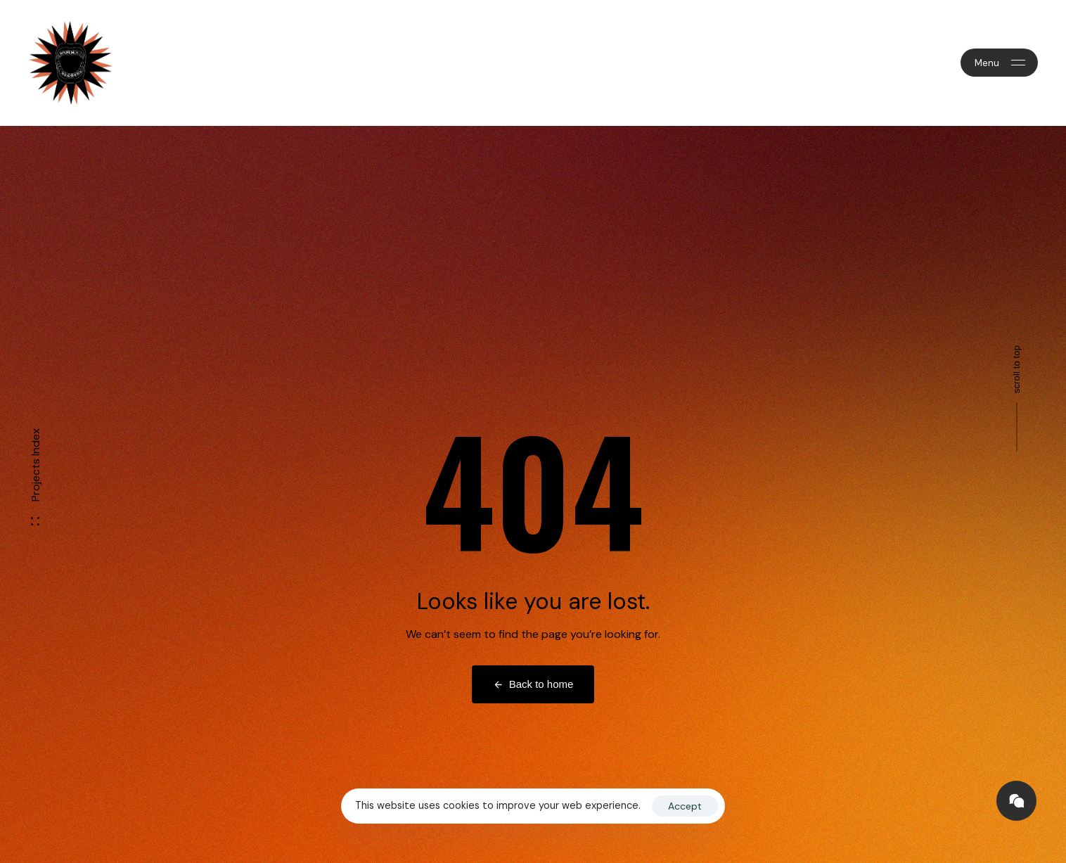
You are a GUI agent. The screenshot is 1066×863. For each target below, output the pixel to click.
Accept (685, 806)
